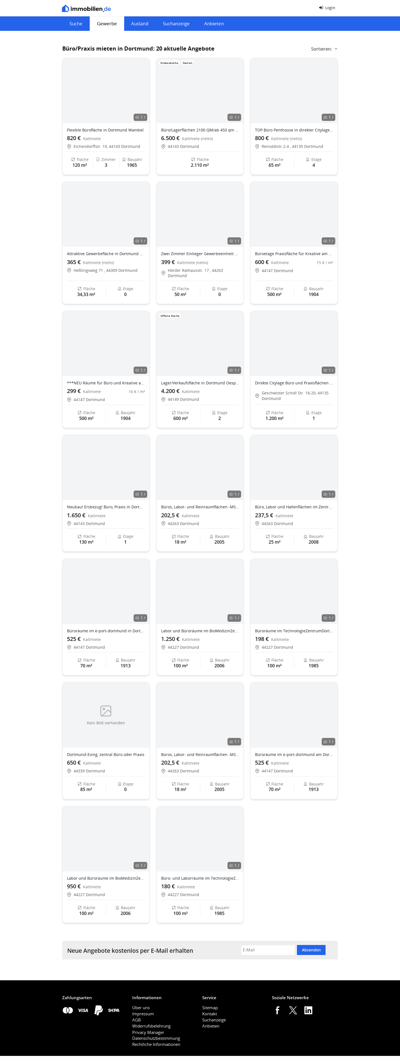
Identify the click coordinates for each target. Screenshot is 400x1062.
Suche (75, 23)
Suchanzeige (176, 23)
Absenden (311, 949)
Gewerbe (107, 23)
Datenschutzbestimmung (156, 1038)
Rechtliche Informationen (156, 1044)
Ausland (139, 23)
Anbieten (214, 23)
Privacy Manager (148, 1032)
